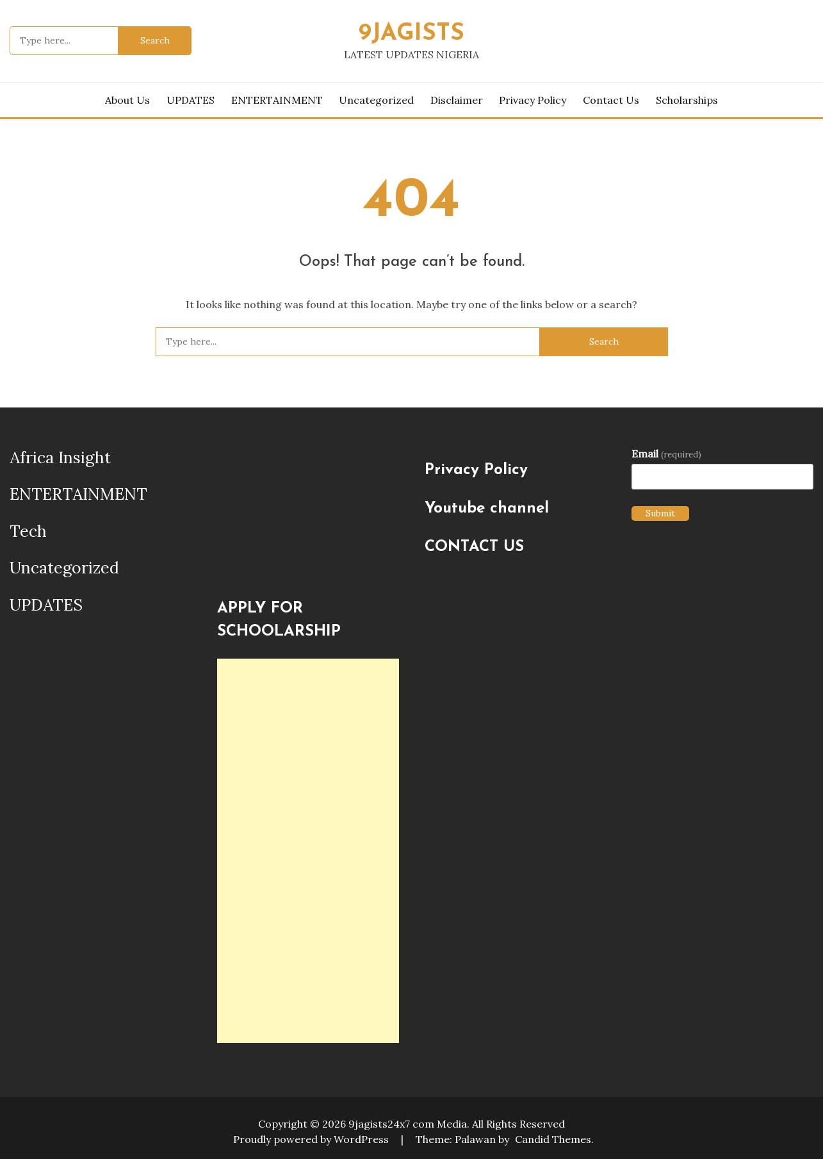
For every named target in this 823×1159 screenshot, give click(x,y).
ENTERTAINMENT (277, 100)
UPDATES (191, 100)
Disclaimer (456, 100)
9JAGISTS (411, 33)
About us (127, 100)
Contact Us (611, 100)
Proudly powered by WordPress (312, 1139)
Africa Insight (60, 457)
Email (666, 453)
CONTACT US (474, 547)
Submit (660, 513)
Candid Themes (553, 1139)
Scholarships (687, 100)
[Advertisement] (307, 851)
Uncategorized (376, 100)
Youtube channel (487, 508)
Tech (28, 531)
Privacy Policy (532, 100)
